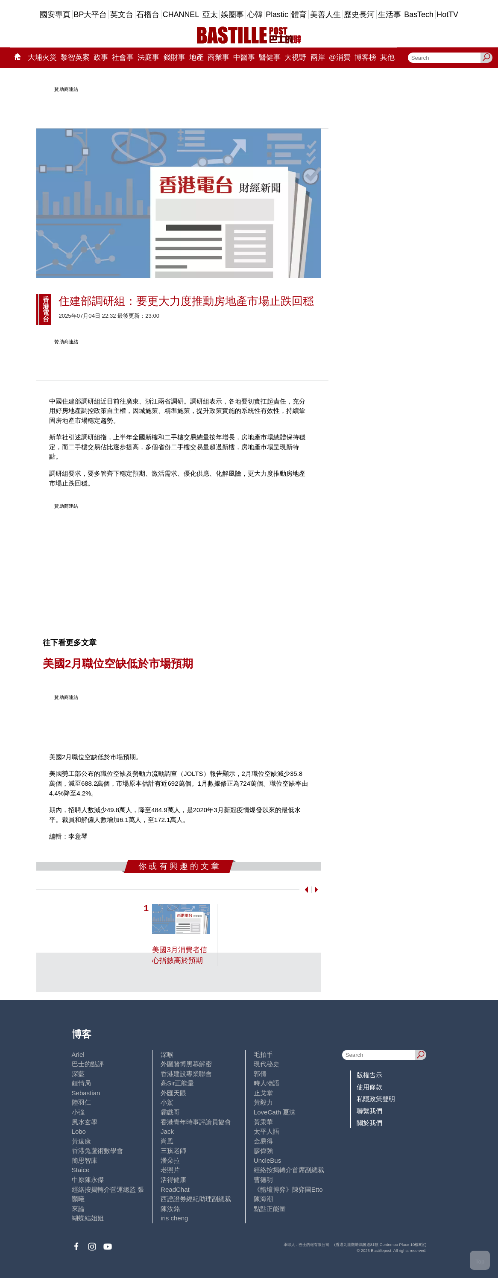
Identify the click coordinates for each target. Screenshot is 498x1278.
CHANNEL (181, 14)
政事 (101, 57)
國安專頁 (55, 14)
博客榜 (365, 57)
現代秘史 (266, 1063)
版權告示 (369, 1075)
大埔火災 (42, 57)
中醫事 (244, 57)
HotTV (447, 14)
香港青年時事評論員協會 (196, 1122)
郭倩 (260, 1073)
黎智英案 (75, 57)
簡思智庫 (84, 1160)
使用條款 (369, 1087)
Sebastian (86, 1093)
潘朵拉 (170, 1160)
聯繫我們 (369, 1110)
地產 (196, 57)
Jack (167, 1131)
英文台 (121, 14)
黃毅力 (263, 1102)
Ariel (78, 1054)
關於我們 (369, 1122)
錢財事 (174, 57)
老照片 (170, 1169)
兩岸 (318, 57)
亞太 (210, 14)
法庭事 (148, 57)
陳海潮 (263, 1198)
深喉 (167, 1054)
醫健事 (270, 57)
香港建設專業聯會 (186, 1073)
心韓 (255, 14)
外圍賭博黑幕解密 (186, 1063)
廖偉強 (263, 1150)
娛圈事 (232, 14)
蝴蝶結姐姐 (88, 1218)
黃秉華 (263, 1122)
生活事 (389, 14)
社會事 (123, 57)
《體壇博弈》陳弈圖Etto (288, 1189)
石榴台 (147, 14)
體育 (299, 14)
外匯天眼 (173, 1093)
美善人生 (325, 14)
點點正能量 (270, 1208)
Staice (81, 1169)
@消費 (340, 57)
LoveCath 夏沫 (275, 1112)
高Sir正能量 (177, 1083)
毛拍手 (263, 1054)
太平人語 (266, 1131)
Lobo (79, 1131)
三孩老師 (173, 1150)
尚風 (167, 1141)
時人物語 (266, 1083)
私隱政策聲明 (376, 1099)
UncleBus (267, 1160)
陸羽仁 (81, 1102)
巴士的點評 (88, 1063)
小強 (78, 1112)
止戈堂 (263, 1093)
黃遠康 (81, 1141)
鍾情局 (81, 1083)
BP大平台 (90, 14)
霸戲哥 (170, 1112)
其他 (387, 57)
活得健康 (173, 1179)
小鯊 (167, 1102)
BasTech (419, 14)
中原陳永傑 (88, 1179)
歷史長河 (359, 14)
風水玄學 (84, 1122)
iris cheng (174, 1218)
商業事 (218, 57)
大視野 (295, 57)
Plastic (277, 14)
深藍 (78, 1073)
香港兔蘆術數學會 (97, 1150)
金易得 (263, 1141)
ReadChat (175, 1189)
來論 (78, 1208)
